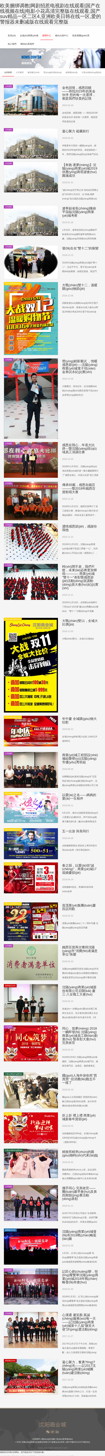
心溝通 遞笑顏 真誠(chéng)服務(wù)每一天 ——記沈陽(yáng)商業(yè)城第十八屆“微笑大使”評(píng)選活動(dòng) (79, 1322)
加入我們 (12, 44)
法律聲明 (36, 1439)
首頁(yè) (12, 35)
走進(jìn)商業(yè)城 (29, 35)
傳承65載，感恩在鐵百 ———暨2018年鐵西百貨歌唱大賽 (78, 488)
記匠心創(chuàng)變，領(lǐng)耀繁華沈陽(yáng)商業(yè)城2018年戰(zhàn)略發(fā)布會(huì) (80, 1277)
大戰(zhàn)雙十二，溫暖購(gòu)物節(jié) (79, 286)
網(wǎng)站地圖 (48, 1439)
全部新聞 (8, 72)
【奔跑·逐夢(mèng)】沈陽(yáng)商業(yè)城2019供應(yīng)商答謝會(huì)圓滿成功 (79, 170)
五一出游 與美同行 (75, 831)
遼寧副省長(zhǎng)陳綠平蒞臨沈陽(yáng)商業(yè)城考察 (79, 211)
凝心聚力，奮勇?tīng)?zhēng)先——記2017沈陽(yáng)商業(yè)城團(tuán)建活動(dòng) (79, 1367)
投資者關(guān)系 (80, 35)
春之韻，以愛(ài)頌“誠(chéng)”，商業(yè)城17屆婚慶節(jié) (79, 869)
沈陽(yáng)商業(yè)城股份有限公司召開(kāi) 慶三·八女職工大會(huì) (79, 990)
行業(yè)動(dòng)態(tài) (91, 72)
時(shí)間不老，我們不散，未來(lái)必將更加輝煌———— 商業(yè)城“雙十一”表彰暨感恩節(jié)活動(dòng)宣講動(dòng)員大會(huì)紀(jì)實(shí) (80, 577)
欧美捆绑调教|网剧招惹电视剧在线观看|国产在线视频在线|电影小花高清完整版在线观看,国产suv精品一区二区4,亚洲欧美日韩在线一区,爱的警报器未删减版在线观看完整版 (50, 14)
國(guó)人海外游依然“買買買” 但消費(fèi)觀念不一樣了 (79, 1079)
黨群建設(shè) (33, 72)
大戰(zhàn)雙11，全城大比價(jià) (80, 622)
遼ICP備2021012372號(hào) (78, 1442)
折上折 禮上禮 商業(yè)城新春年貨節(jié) (79, 1117)
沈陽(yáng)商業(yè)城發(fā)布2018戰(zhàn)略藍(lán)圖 (79, 1235)
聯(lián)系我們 (27, 44)
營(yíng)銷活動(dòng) (52, 72)
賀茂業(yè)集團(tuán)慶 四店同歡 (79, 907)
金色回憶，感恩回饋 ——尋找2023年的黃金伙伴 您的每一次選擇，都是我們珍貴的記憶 (79, 93)
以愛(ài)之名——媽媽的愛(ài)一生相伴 (79, 796)
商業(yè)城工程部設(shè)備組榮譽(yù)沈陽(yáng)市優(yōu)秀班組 (80, 758)
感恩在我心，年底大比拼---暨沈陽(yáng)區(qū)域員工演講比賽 (79, 448)
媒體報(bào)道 (72, 72)
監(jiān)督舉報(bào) (64, 1439)
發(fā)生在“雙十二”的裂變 (80, 248)
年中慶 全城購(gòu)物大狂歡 (79, 720)
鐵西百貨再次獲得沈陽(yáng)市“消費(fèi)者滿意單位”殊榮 (80, 950)
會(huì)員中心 (61, 35)
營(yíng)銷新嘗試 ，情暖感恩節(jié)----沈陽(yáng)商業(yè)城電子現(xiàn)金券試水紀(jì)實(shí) (79, 366)
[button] (48, 1432)
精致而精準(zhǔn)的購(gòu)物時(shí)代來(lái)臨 (80, 1153)
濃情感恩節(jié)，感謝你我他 (79, 528)
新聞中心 (46, 35)
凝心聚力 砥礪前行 (75, 131)
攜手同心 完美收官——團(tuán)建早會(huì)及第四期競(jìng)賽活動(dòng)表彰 (79, 1193)
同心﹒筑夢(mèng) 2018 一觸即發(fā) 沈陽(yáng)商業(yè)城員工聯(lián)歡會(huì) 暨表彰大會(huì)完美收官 (80, 1036)
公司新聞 (19, 72)
